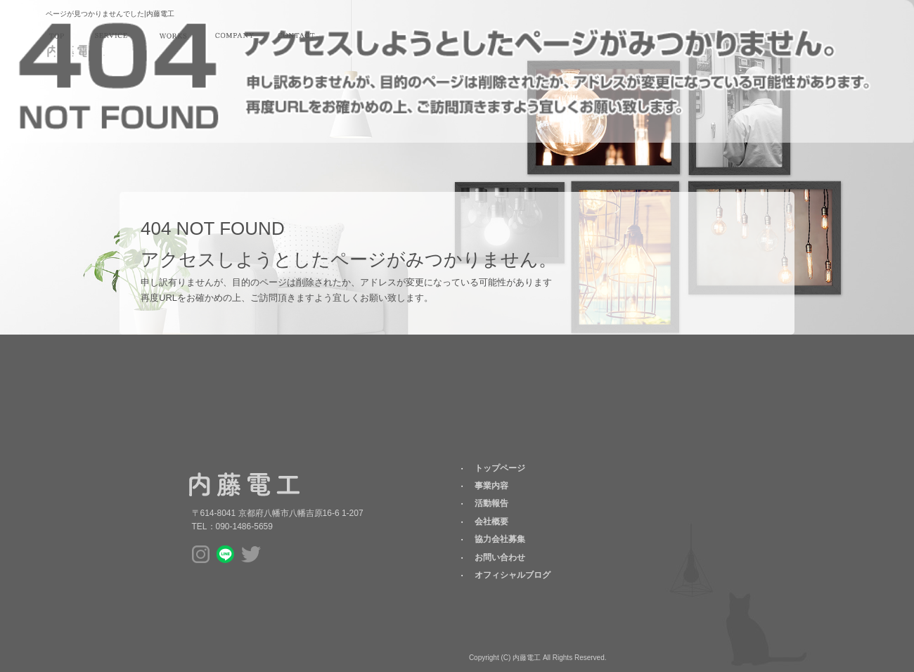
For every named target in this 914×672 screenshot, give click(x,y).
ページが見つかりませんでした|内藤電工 (110, 14)
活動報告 (173, 36)
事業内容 (111, 36)
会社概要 (234, 36)
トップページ (56, 36)
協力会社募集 (500, 539)
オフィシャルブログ (513, 575)
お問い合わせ (296, 36)
